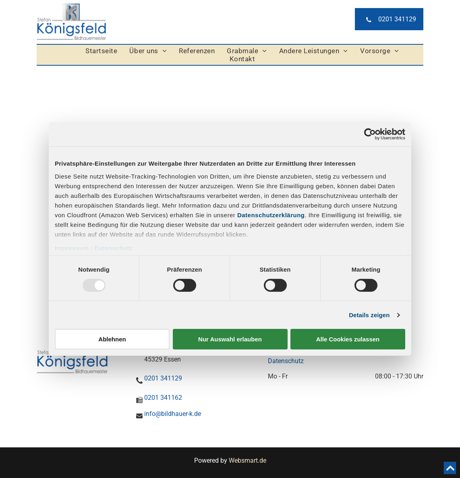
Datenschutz (113, 247)
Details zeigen (369, 315)
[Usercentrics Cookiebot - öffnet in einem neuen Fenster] (370, 134)
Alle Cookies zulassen (348, 339)
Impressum (72, 247)
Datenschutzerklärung (271, 214)
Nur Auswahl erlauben (230, 339)
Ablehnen (112, 339)
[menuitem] (101, 51)
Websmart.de (247, 460)
